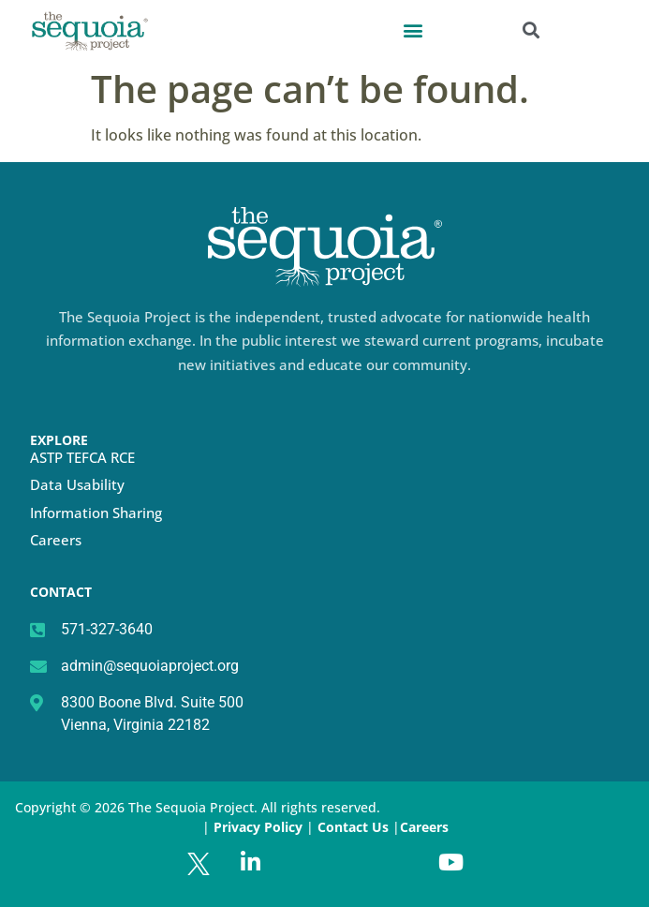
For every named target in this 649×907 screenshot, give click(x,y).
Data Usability (77, 484)
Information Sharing (96, 512)
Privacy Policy (258, 827)
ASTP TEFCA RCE (82, 457)
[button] (412, 29)
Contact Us (354, 827)
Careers (55, 539)
